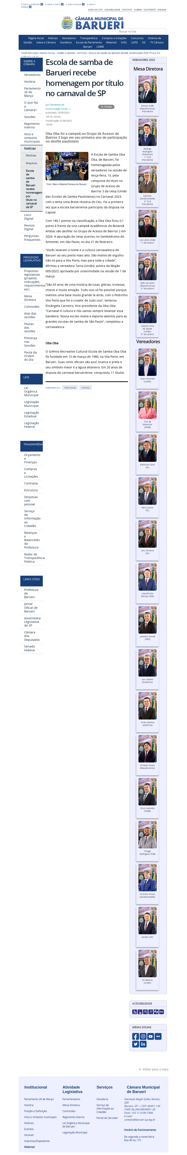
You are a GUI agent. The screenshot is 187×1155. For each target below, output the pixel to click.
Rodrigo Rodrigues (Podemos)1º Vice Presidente (147, 154)
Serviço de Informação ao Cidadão (105, 1108)
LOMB (100, 46)
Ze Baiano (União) (147, 981)
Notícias (53, 38)
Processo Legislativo (32, 259)
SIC (144, 42)
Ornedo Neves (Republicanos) (147, 767)
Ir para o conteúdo (32, 4)
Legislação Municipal (74, 1132)
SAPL (124, 42)
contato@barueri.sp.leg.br (139, 1119)
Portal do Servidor (107, 1118)
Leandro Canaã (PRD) (147, 638)
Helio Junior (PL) (147, 509)
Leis (26, 377)
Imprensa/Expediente (37, 1141)
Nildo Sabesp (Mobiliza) (147, 724)
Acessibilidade (112, 9)
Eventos (29, 1129)
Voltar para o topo (155, 1069)
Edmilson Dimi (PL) (147, 466)
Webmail (111, 42)
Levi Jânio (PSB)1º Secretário (147, 241)
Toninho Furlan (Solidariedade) (147, 895)
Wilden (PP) (147, 937)
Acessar (161, 9)
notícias (86, 387)
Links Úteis (32, 579)
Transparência (89, 38)
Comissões (69, 1111)
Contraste (150, 9)
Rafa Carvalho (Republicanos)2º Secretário (147, 286)
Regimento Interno (73, 1117)
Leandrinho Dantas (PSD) (147, 595)
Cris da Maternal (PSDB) (147, 424)
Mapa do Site (95, 9)
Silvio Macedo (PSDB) (147, 809)
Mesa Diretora (71, 1105)
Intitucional (70, 387)
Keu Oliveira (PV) (147, 552)
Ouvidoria (66, 42)
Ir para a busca (75, 4)
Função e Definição (35, 1111)
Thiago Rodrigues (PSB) (147, 852)
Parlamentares (71, 1099)
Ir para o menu (54, 4)
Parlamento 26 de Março (39, 1099)
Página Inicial (36, 38)
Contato (127, 9)
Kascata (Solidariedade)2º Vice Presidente (147, 200)
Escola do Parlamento (89, 42)
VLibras (138, 9)
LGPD (134, 42)
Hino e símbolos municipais (40, 1117)
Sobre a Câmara (46, 42)
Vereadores (69, 38)
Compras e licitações (114, 38)
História (29, 1105)
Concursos (137, 38)
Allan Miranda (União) (147, 380)
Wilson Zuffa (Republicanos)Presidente (147, 108)
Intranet (29, 1135)
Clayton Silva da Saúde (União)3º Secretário (147, 330)
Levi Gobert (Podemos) (147, 681)
